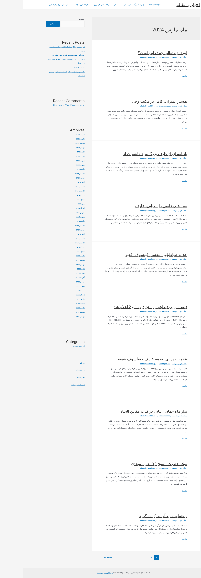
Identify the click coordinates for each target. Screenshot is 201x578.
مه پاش (59, 363)
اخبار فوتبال (57, 377)
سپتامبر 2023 (56, 238)
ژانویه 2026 (57, 139)
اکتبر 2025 (58, 152)
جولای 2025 (57, 160)
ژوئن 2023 (58, 251)
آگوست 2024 (56, 191)
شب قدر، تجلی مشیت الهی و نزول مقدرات (45, 55)
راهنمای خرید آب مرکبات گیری (140, 516)
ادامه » (162, 76)
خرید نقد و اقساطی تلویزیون (79, 4)
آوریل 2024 (57, 208)
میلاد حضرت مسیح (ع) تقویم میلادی (136, 463)
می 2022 (58, 290)
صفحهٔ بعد (84, 557)
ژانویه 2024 (57, 221)
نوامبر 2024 (57, 178)
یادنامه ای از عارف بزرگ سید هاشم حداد (133, 153)
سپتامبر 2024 (56, 186)
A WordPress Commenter (51, 105)
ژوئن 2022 (58, 286)
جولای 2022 (57, 282)
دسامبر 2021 (56, 312)
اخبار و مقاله (165, 4)
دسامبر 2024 (56, 173)
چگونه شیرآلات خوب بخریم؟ (105, 4)
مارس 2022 (57, 299)
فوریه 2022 (57, 303)
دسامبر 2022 (56, 260)
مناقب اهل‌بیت (56, 67)
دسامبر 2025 (56, 143)
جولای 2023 (57, 247)
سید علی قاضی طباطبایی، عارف (139, 206)
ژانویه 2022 (57, 308)
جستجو (59, 19)
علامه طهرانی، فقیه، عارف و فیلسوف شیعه (130, 359)
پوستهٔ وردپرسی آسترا (82, 573)
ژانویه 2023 (57, 256)
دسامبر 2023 (56, 225)
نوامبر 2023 (57, 230)
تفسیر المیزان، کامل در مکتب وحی (137, 101)
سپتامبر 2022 (56, 273)
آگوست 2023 (56, 243)
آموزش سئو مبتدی (54, 384)
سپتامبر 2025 (56, 156)
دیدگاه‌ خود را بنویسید (156, 57)
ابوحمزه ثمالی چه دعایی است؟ (140, 52)
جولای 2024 (57, 195)
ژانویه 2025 (57, 169)
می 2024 (58, 204)
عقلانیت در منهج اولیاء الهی (36, 4)
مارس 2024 (57, 212)
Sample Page (126, 4)
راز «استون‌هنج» (57, 4)
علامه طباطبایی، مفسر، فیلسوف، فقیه (134, 254)
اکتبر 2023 (58, 234)
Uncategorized (140, 57)
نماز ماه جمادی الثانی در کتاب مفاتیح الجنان (131, 411)
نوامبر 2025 (57, 147)
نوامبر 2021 (57, 316)
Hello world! (33, 105)
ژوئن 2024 (58, 199)
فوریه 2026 (57, 134)
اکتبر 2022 (58, 269)
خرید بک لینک (57, 370)
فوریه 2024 (57, 217)
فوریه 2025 (57, 165)
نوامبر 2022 (57, 264)
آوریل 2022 (57, 295)
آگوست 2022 (56, 277)
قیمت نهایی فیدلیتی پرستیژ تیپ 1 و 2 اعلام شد (128, 307)
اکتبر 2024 (58, 182)
